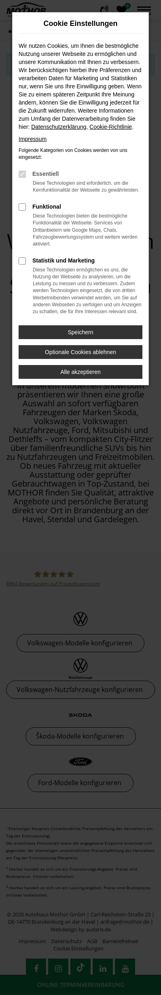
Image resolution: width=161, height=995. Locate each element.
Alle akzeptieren (80, 372)
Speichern (80, 332)
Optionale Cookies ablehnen (80, 352)
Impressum (33, 139)
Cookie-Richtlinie (110, 127)
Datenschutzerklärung (58, 127)
